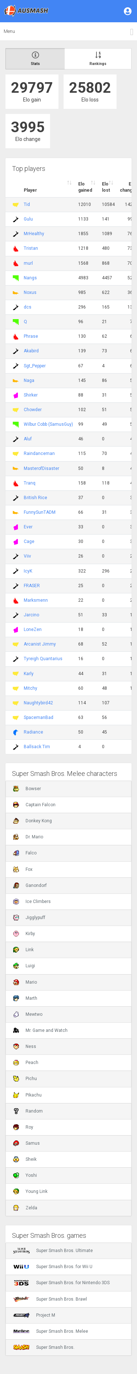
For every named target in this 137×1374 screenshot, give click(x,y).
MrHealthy (34, 233)
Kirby (24, 934)
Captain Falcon (34, 805)
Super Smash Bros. (44, 1347)
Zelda (25, 1208)
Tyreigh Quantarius (43, 658)
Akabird (31, 350)
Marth (25, 998)
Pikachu (27, 1095)
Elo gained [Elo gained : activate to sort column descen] (85, 187)
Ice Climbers (32, 901)
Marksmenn (36, 600)
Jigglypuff (29, 918)
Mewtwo (27, 1014)
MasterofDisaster (41, 468)
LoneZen (33, 629)
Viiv (27, 556)
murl (28, 263)
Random (28, 1111)
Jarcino (31, 614)
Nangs (30, 277)
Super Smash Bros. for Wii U (52, 1267)
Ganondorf (30, 885)
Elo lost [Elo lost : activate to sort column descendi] (106, 187)
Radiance (33, 732)
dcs (27, 307)
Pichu (25, 1079)
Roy (23, 1127)
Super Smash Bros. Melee (50, 1331)
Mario (25, 982)
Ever (28, 526)
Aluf (28, 438)
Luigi (24, 966)
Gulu (28, 219)
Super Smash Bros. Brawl (50, 1299)
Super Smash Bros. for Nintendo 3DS (61, 1283)
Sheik (25, 1159)
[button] (128, 11)
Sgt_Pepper (35, 365)
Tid (27, 204)
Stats (35, 58)
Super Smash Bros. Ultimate (53, 1251)
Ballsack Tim (37, 746)
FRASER (32, 585)
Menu (9, 31)
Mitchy (30, 688)
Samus (26, 1143)
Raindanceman (39, 453)
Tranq (29, 483)
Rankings (98, 58)
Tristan (31, 248)
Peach (25, 1062)
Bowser (27, 789)
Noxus (30, 292)
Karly (29, 673)
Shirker (31, 395)
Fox (23, 869)
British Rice (35, 497)
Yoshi (25, 1175)
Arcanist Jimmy (40, 644)
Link (23, 950)
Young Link (30, 1191)
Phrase (31, 336)
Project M (34, 1315)
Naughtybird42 (38, 702)
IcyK (28, 571)
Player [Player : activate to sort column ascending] (30, 190)
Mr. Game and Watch (40, 1030)
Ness (24, 1046)
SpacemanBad (38, 717)
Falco (25, 853)
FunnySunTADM (40, 512)
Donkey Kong (32, 821)
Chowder (33, 409)
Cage (29, 541)
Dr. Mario (28, 837)
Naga (29, 380)
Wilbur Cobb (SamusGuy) (48, 424)
